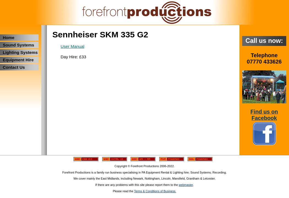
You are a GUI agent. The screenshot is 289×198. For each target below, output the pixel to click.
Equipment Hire (18, 59)
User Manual (72, 46)
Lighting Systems (20, 52)
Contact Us (14, 67)
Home (8, 37)
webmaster (186, 184)
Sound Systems (18, 45)
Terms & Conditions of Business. (155, 191)
